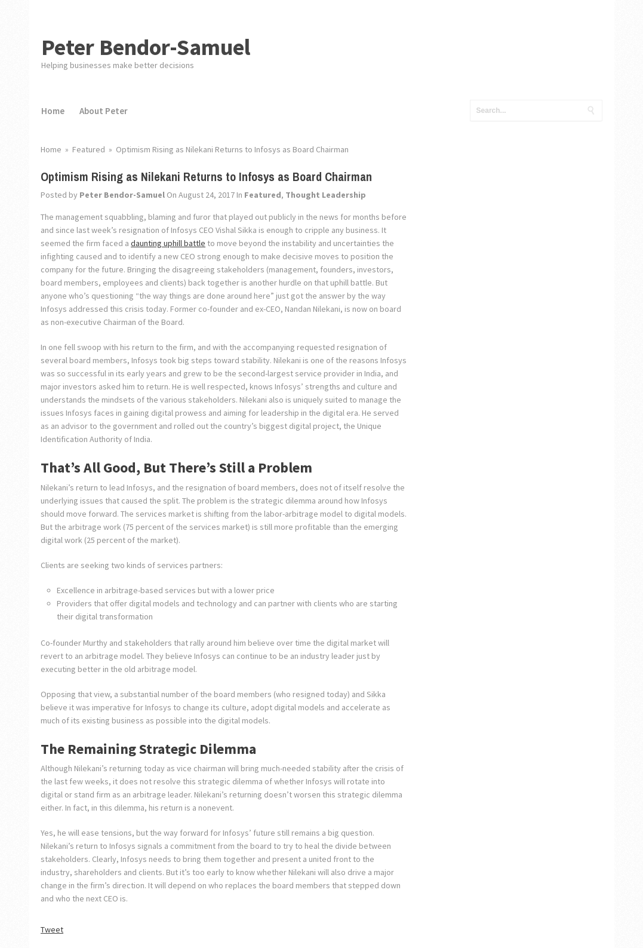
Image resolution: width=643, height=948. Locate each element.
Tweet (52, 929)
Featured (262, 194)
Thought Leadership (325, 194)
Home (52, 110)
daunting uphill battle (168, 243)
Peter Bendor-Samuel (146, 47)
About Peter (103, 110)
